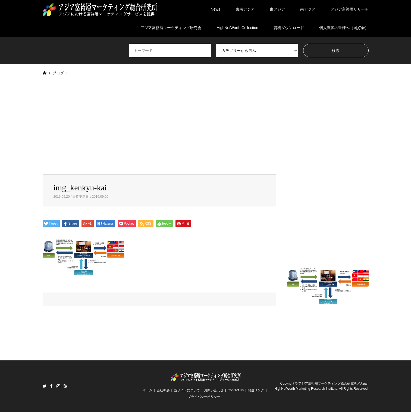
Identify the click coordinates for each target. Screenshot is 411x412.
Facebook (51, 386)
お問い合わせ (214, 390)
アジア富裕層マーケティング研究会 (170, 28)
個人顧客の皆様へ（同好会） (344, 28)
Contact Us (236, 390)
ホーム (147, 390)
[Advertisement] (206, 134)
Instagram (58, 386)
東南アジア (245, 9)
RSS (65, 386)
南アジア (307, 9)
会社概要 (163, 390)
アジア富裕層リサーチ (350, 9)
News (215, 9)
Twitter (44, 386)
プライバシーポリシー (204, 397)
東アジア (277, 9)
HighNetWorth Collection (237, 28)
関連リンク (256, 390)
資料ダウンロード (289, 28)
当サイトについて (187, 390)
